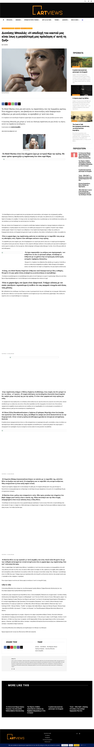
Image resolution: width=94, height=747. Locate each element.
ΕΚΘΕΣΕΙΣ (75, 121)
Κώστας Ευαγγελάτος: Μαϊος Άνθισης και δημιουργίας (84, 185)
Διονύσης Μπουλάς (50, 648)
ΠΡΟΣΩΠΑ (17, 28)
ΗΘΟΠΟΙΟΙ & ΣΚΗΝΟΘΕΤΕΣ (8, 28)
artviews (37, 646)
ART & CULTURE (76, 66)
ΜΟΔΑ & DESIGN (76, 94)
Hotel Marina (43, 646)
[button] (85, 1)
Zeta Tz (13, 658)
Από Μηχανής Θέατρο (52, 646)
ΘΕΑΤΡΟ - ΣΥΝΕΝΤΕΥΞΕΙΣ (26, 28)
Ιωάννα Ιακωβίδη (39, 650)
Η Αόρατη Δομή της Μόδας (81, 98)
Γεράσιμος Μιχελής (39, 648)
